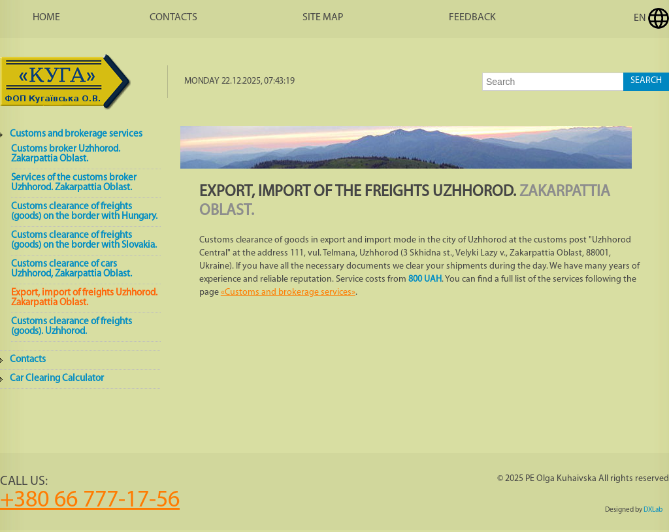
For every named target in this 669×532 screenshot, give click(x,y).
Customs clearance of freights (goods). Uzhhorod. (71, 327)
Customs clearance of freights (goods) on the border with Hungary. (84, 212)
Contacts (173, 17)
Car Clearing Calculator (57, 379)
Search (646, 81)
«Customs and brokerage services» (288, 292)
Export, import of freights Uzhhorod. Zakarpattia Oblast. (84, 298)
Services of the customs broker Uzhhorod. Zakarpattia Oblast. (74, 183)
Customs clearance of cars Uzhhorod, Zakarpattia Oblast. (71, 269)
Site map (323, 17)
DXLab (653, 510)
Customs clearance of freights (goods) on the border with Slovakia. (84, 240)
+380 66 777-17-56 (90, 500)
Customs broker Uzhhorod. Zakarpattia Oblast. (65, 154)
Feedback (472, 17)
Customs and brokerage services (76, 134)
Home (46, 17)
